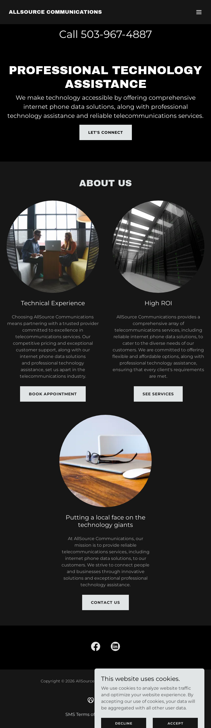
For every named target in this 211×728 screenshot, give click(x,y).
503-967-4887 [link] (116, 34)
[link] (55, 12)
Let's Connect (105, 132)
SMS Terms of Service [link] (88, 714)
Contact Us (105, 602)
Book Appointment (53, 393)
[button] (198, 12)
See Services (158, 393)
